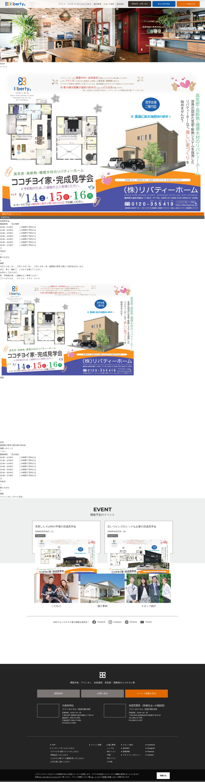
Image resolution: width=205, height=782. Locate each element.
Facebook (100, 623)
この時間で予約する (27, 227)
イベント (61, 4)
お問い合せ (102, 694)
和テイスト (111, 753)
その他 (109, 763)
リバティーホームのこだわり (80, 4)
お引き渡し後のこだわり (60, 763)
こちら (3, 451)
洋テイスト (111, 759)
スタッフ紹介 (108, 4)
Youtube (149, 623)
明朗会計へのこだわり (59, 756)
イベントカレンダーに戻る (11, 497)
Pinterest (134, 623)
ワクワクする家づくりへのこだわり (65, 753)
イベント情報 (188, 4)
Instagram (117, 623)
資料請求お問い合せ (139, 4)
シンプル (110, 749)
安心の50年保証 (164, 4)
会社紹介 (120, 4)
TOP (53, 746)
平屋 (109, 756)
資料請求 (58, 694)
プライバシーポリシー (131, 756)
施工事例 (97, 4)
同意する (163, 776)
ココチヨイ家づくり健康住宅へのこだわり (67, 759)
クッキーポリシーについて (49, 777)
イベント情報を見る (146, 694)
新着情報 (126, 753)
